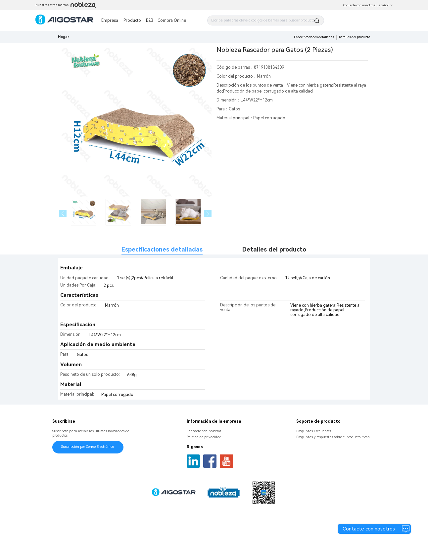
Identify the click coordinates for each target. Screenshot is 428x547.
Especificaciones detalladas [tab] (162, 249)
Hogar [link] (63, 37)
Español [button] (385, 5)
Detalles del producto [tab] (274, 249)
